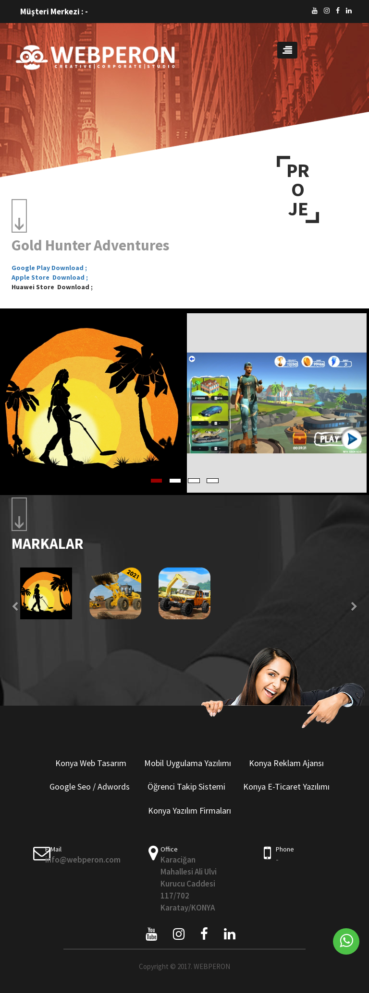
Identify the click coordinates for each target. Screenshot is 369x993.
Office (169, 849)
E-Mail (53, 849)
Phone (285, 849)
